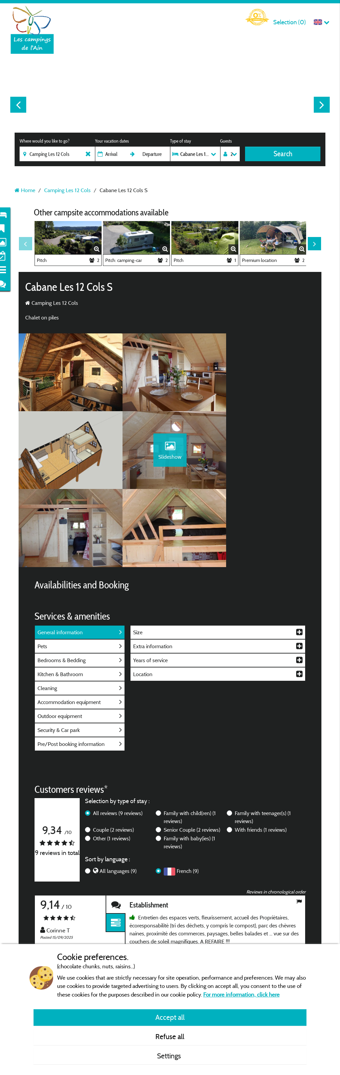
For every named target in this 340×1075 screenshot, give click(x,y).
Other (111, 764)
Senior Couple (192, 755)
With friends (261, 755)
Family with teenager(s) (263, 743)
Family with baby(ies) (189, 768)
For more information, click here (241, 994)
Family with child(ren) (190, 743)
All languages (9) (118, 796)
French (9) (188, 796)
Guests (226, 141)
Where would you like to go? (44, 141)
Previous (18, 105)
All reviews (117, 739)
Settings (170, 1055)
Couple (113, 755)
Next (322, 105)
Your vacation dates (112, 141)
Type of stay (180, 141)
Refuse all (169, 1036)
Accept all (170, 1017)
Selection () (289, 22)
